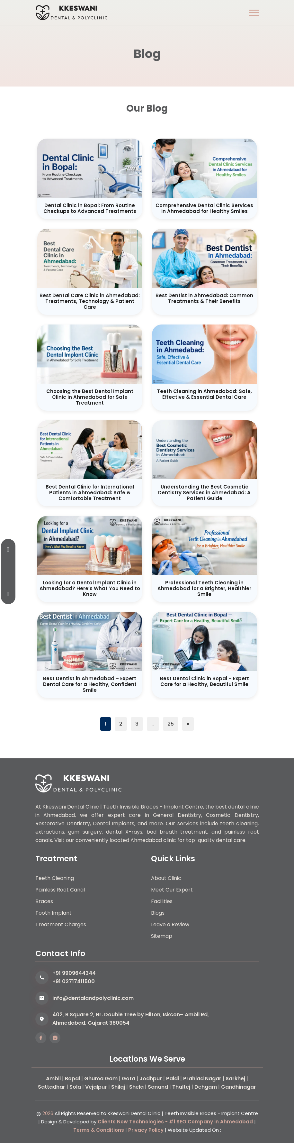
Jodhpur (150, 1078)
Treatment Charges (60, 924)
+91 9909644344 (74, 973)
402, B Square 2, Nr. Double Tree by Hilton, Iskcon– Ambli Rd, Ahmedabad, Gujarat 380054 (130, 1019)
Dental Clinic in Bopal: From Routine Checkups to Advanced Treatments (89, 208)
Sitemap (161, 936)
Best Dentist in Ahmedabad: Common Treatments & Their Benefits (204, 298)
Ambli (53, 1078)
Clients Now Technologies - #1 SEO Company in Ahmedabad (175, 1121)
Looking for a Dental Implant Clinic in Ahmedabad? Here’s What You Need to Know (90, 588)
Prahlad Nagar (202, 1078)
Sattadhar (51, 1087)
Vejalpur (96, 1087)
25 (170, 723)
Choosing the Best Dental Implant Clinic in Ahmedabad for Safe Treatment (89, 397)
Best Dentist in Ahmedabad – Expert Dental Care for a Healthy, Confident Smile (90, 684)
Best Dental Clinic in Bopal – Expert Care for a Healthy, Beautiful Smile (204, 681)
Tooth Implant (53, 913)
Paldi (172, 1078)
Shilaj (118, 1087)
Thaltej (181, 1087)
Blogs (158, 913)
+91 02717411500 (73, 981)
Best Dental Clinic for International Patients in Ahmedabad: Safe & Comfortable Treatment (90, 492)
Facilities (162, 901)
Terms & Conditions (98, 1130)
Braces (44, 901)
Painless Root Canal (60, 889)
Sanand (158, 1087)
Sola (75, 1087)
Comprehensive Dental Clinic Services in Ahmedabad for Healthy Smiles (204, 208)
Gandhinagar (238, 1087)
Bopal (72, 1078)
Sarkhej (235, 1078)
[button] (254, 12)
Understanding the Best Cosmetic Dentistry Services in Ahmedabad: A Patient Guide (204, 492)
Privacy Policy (146, 1130)
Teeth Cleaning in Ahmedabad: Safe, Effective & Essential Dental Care (204, 394)
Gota (128, 1078)
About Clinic (166, 878)
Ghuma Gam (101, 1078)
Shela (136, 1087)
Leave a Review (170, 924)
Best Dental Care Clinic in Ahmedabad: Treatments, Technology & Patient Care (90, 301)
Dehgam (205, 1087)
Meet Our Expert (172, 889)
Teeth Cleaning (54, 878)
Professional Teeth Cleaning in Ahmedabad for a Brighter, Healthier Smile (204, 588)
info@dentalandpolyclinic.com (93, 998)
